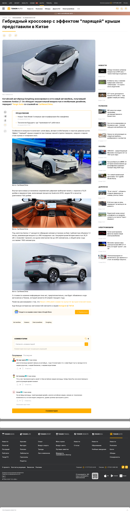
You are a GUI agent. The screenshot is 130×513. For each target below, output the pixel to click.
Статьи (76, 445)
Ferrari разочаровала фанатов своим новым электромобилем (115, 233)
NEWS (4, 3)
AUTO (42, 3)
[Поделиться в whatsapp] (5, 112)
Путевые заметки (62, 449)
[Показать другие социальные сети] (5, 125)
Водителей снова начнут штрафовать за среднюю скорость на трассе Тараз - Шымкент (117, 216)
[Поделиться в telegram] (5, 116)
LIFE (10, 3)
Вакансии (30, 467)
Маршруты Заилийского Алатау (63, 454)
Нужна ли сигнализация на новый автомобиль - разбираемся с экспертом (116, 136)
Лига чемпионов (44, 453)
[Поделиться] (16, 35)
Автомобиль (17, 322)
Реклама (126, 3)
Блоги (112, 449)
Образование (96, 445)
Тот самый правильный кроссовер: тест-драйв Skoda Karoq (115, 176)
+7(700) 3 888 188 (112, 467)
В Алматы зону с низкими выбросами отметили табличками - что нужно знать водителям (116, 83)
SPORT (17, 3)
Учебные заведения (99, 449)
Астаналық (20, 376)
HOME (32, 3)
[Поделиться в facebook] (5, 120)
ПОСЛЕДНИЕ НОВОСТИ (9, 510)
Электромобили (68, 9)
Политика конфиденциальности (11, 474)
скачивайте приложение (82, 476)
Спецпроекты (115, 457)
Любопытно (24, 453)
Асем (18, 392)
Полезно (23, 449)
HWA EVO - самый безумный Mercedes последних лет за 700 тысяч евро (117, 152)
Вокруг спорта (43, 445)
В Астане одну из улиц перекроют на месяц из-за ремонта (116, 204)
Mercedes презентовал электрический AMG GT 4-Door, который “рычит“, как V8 (116, 245)
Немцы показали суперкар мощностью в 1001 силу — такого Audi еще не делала (117, 72)
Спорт (40, 441)
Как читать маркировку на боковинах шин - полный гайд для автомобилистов (116, 125)
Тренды (41, 449)
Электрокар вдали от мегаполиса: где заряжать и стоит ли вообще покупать (117, 257)
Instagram (63, 306)
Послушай (5, 449)
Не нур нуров (21, 360)
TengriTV (5, 457)
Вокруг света (60, 445)
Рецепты (23, 461)
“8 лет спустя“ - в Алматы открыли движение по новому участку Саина (116, 193)
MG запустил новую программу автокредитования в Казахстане (114, 113)
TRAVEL (49, 3)
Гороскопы (24, 457)
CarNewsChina (45, 104)
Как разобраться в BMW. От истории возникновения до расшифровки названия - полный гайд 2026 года (117, 164)
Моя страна (60, 441)
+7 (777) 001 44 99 (90, 467)
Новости (30, 9)
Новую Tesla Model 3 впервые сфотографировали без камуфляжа (43, 117)
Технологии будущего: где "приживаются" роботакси (39, 123)
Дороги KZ (56, 9)
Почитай (5, 445)
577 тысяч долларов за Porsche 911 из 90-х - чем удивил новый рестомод (116, 95)
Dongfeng (48, 322)
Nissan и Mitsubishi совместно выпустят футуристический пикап (65, 302)
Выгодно (23, 445)
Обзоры (47, 9)
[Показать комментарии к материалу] (5, 131)
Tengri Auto (17, 104)
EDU (56, 3)
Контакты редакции (110, 3)
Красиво (23, 441)
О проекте (6, 467)
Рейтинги (5, 453)
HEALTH (25, 3)
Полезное (39, 9)
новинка (26, 322)
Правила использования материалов (13, 472)
